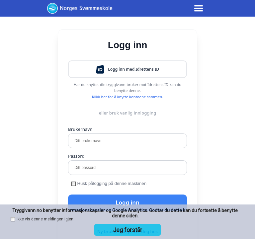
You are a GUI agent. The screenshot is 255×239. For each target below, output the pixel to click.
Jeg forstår (127, 229)
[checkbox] (73, 183)
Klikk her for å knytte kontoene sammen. (127, 96)
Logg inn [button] (127, 202)
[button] (127, 69)
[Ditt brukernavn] (127, 140)
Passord (76, 156)
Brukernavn (80, 129)
